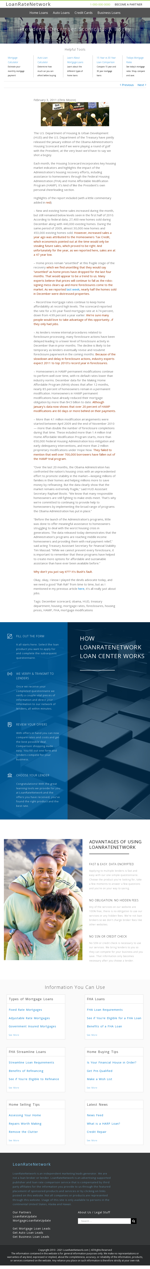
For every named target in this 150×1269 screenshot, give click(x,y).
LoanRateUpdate (25, 1216)
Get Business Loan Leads (31, 1237)
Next (141, 85)
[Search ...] (104, 1221)
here (81, 589)
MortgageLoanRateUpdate (32, 1220)
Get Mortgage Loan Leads (32, 1228)
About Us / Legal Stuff (94, 1212)
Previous (128, 85)
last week (73, 289)
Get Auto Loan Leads (28, 1232)
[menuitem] (41, 13)
